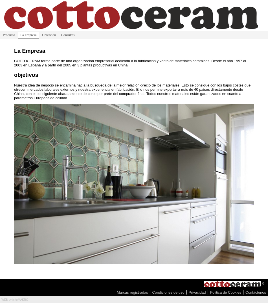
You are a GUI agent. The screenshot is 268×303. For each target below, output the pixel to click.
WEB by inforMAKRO (14, 299)
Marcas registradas (132, 292)
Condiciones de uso (168, 292)
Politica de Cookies (225, 292)
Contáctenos (255, 292)
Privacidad (197, 292)
